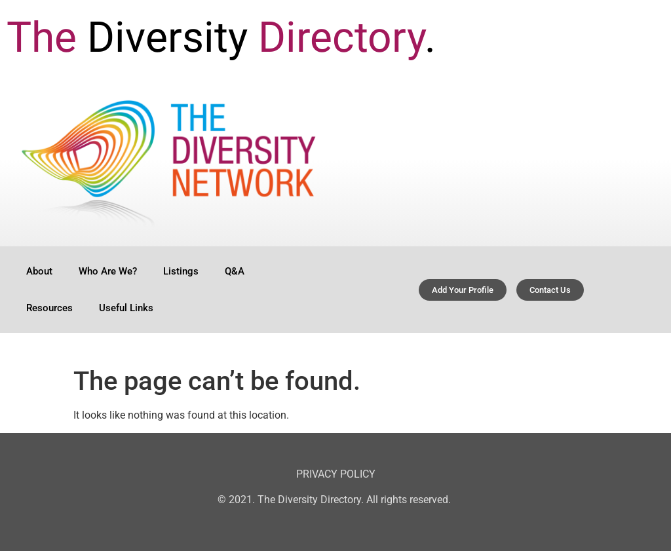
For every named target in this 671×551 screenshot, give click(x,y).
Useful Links (126, 308)
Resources (49, 308)
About (39, 271)
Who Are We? (108, 271)
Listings (181, 271)
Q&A (234, 271)
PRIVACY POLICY (335, 474)
